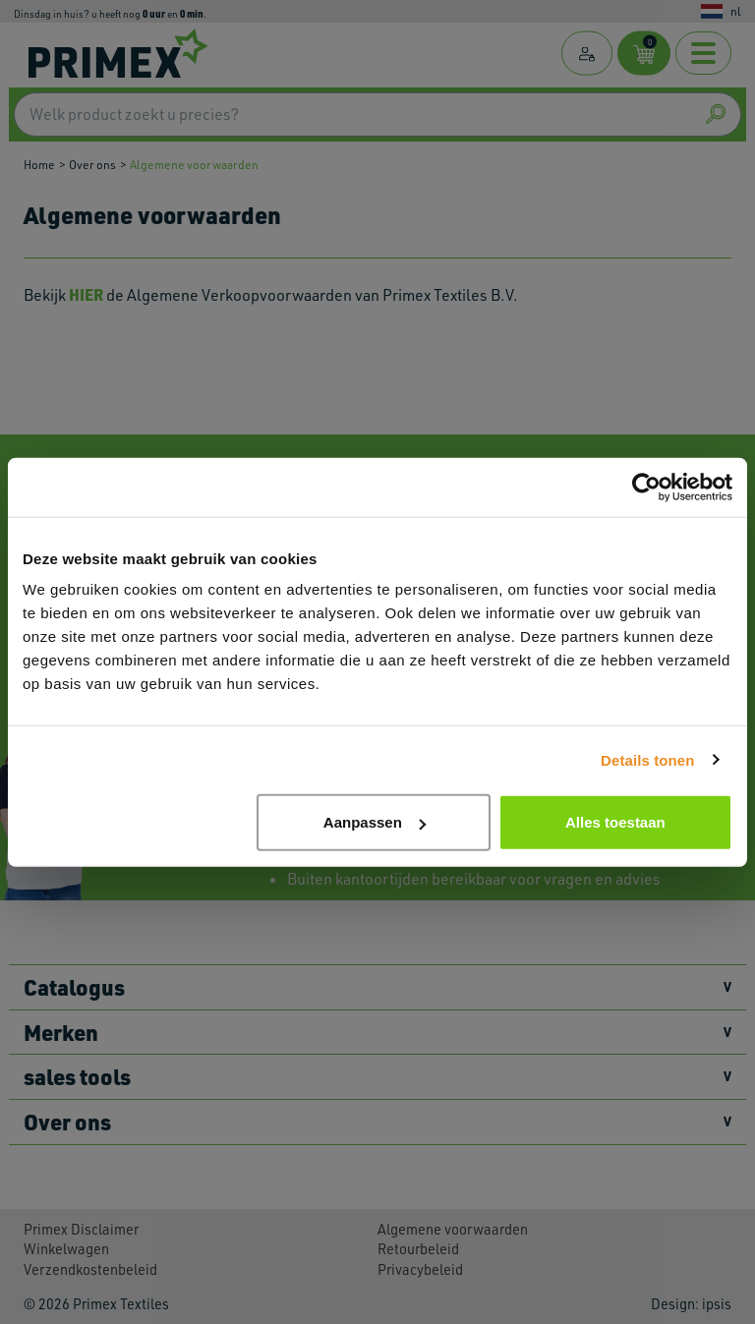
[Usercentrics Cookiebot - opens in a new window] (646, 486)
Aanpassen (374, 822)
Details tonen (647, 759)
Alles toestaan (615, 822)
